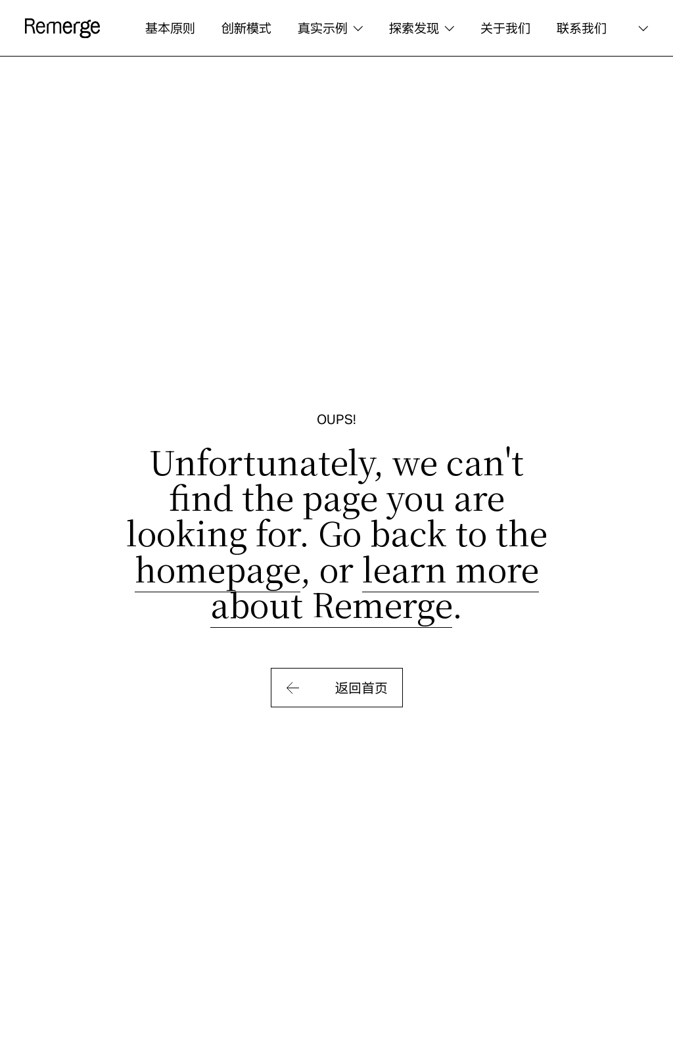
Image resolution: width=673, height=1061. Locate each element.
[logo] (62, 28)
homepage (217, 568)
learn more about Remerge (374, 585)
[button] (330, 28)
